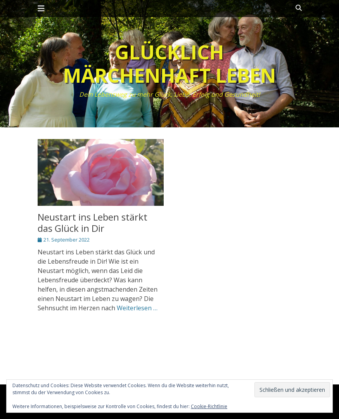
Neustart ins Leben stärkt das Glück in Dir (92, 222)
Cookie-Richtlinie (209, 406)
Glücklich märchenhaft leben (169, 64)
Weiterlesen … (137, 308)
